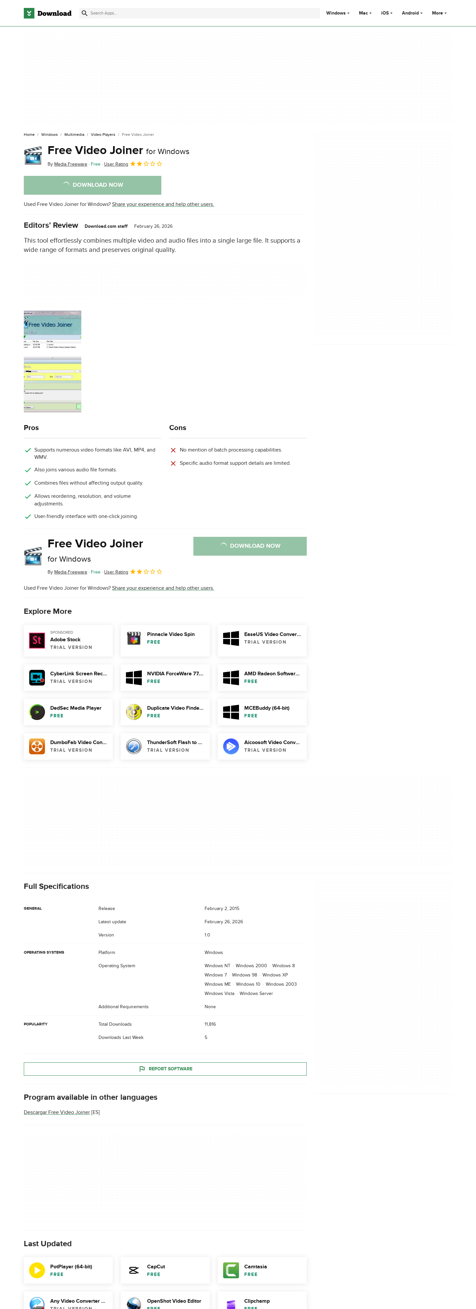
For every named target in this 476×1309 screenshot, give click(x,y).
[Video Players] (103, 135)
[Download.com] (47, 13)
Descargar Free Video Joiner (57, 1112)
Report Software (165, 1069)
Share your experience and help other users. (163, 204)
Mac (363, 13)
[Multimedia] (74, 135)
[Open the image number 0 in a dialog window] (52, 362)
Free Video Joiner (118, 150)
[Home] (29, 135)
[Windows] (49, 135)
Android (410, 13)
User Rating (133, 163)
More (440, 13)
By (67, 164)
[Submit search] (84, 13)
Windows (336, 13)
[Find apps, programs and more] (199, 13)
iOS (385, 13)
